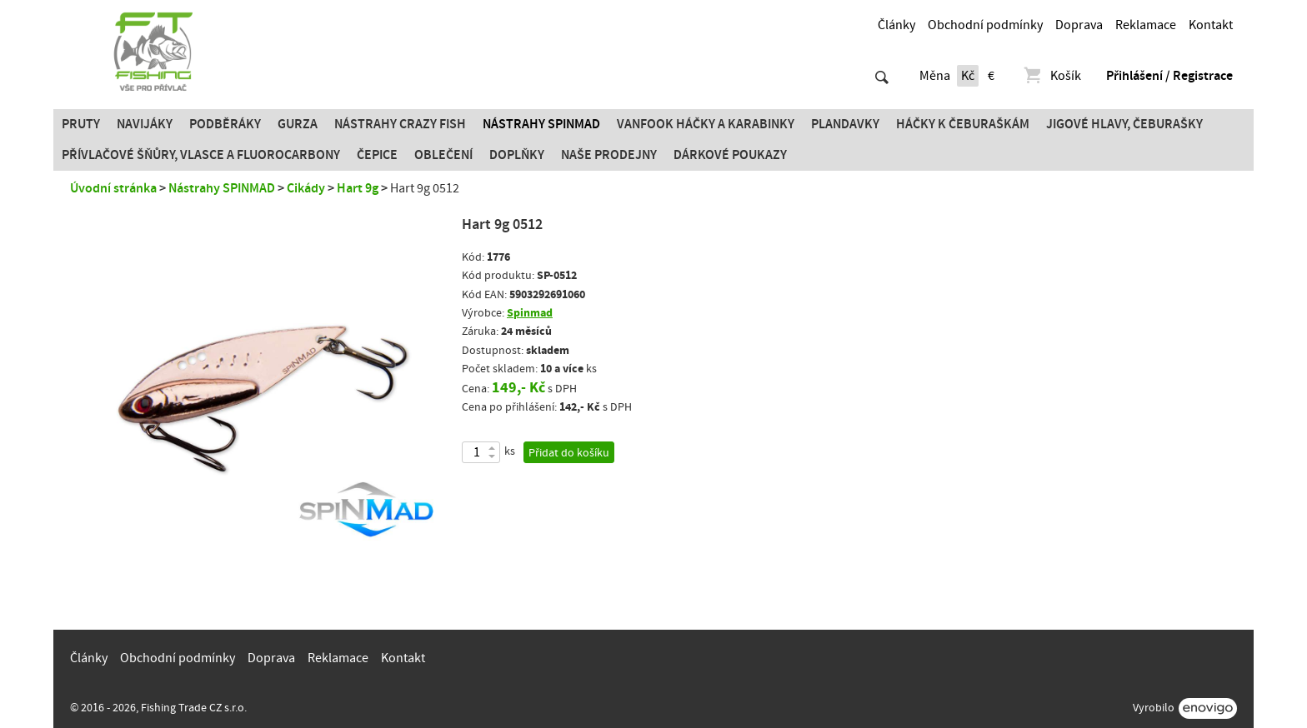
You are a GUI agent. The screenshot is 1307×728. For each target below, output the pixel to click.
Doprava (1079, 24)
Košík (1051, 75)
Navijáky (145, 124)
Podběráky (225, 124)
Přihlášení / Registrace (1169, 75)
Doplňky (516, 154)
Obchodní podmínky (985, 24)
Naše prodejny (609, 154)
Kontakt (1211, 24)
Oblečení (443, 154)
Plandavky (845, 124)
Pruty (81, 124)
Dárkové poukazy (730, 154)
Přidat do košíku (568, 453)
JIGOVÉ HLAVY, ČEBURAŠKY (1124, 124)
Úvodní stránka (113, 188)
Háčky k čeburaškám (962, 124)
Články (896, 24)
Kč (967, 75)
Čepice (377, 154)
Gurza (298, 124)
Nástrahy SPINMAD (541, 124)
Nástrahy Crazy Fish (400, 124)
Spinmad (530, 313)
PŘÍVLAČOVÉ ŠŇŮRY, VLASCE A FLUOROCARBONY (201, 154)
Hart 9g (357, 188)
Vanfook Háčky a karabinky (705, 124)
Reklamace (1145, 24)
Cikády (306, 188)
